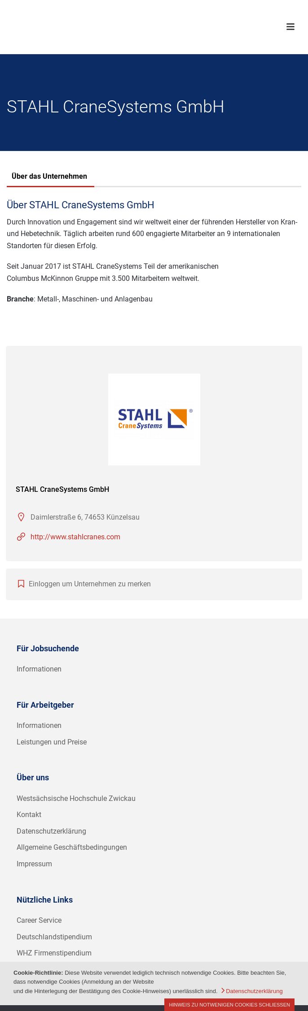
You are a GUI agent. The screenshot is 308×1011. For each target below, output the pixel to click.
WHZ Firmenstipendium (54, 953)
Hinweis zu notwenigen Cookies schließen (229, 1004)
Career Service (39, 920)
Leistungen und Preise (52, 742)
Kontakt (29, 814)
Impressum (34, 864)
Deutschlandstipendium (54, 937)
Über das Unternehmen (49, 176)
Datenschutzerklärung (51, 831)
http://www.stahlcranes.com (75, 537)
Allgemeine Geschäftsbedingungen (72, 847)
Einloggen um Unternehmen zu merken (90, 584)
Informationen (39, 669)
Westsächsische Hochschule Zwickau (76, 798)
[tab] (49, 177)
